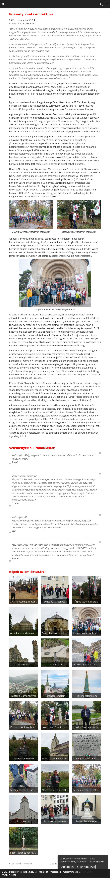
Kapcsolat (43, 871)
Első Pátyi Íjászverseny (20, 863)
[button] (107, 4)
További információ (69, 871)
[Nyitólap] (2, 4)
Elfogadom (67, 866)
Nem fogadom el (85, 866)
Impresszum (55, 871)
